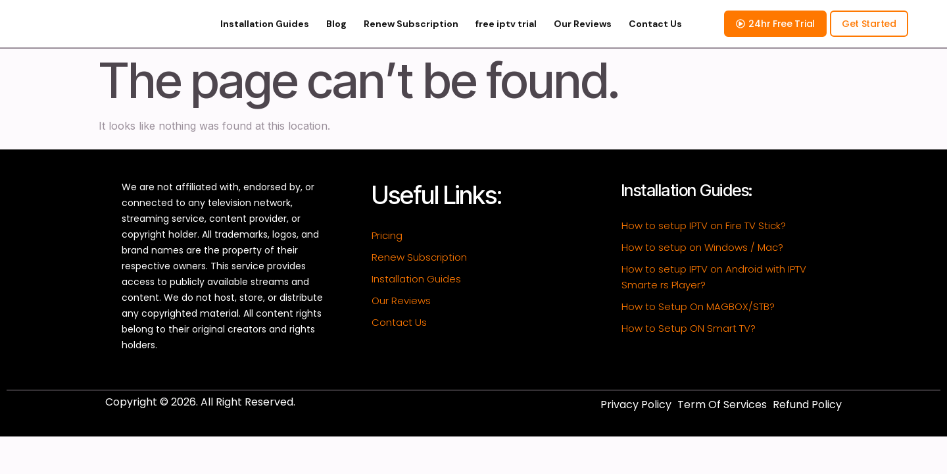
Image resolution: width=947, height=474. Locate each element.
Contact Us (655, 35)
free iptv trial (506, 35)
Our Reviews (583, 35)
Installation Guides (264, 35)
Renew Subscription (411, 35)
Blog (336, 35)
